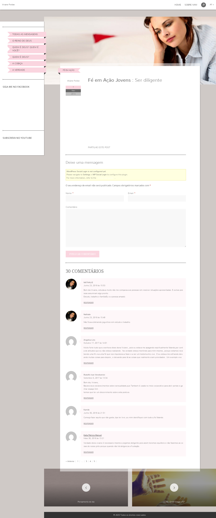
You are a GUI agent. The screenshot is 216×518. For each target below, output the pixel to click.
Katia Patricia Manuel (93, 435)
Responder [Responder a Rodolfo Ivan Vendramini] (89, 398)
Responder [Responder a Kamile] (89, 423)
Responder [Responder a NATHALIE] (89, 302)
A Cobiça (17, 63)
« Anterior (70, 461)
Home (178, 5)
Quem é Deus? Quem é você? (25, 49)
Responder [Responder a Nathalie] (89, 328)
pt (212, 5)
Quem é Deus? (20, 57)
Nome (69, 193)
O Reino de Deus (22, 41)
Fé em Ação (68, 70)
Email (130, 193)
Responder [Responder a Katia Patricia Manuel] (89, 452)
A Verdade (18, 70)
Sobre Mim (191, 5)
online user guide (105, 178)
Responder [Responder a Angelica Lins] (89, 363)
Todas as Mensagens (25, 34)
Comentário (71, 207)
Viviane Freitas (8, 5)
